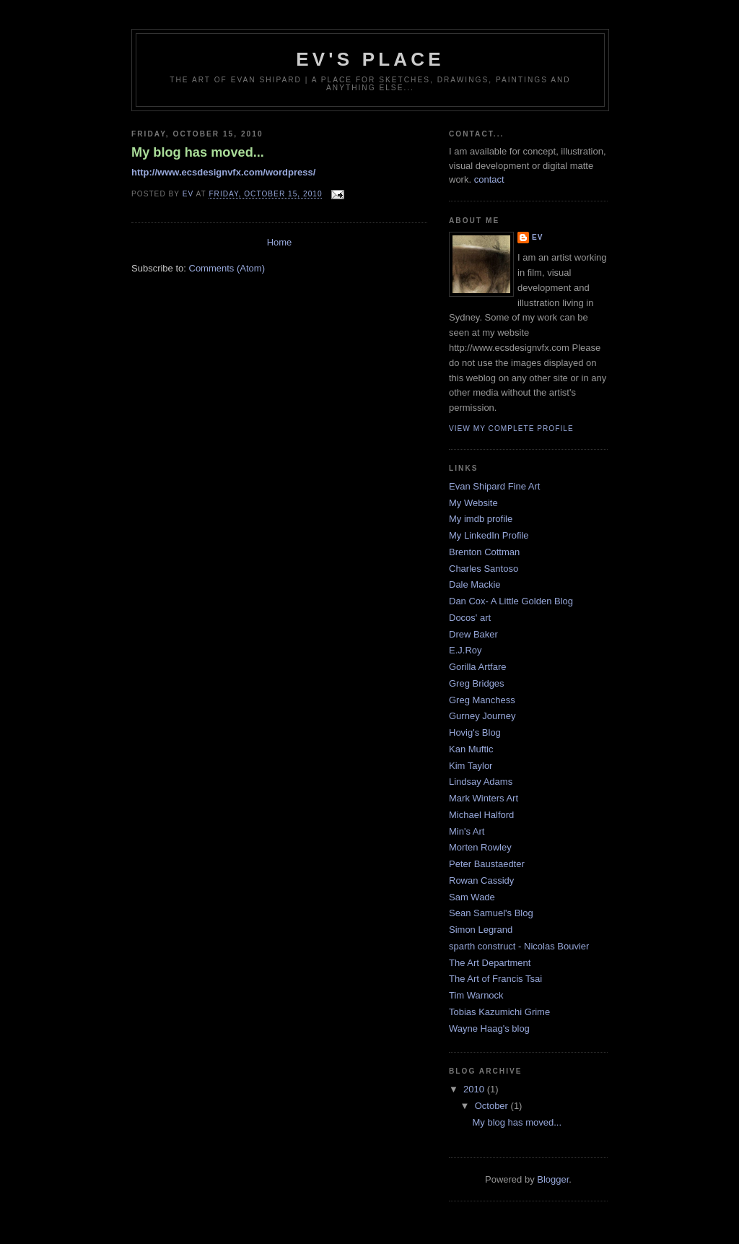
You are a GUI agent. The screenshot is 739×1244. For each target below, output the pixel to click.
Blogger (553, 1179)
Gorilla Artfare (477, 666)
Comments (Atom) (227, 268)
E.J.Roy (465, 650)
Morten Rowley (480, 847)
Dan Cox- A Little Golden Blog (511, 601)
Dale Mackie (475, 584)
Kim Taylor (470, 765)
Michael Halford (481, 814)
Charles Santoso (483, 568)
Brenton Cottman (484, 552)
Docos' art (470, 617)
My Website (473, 502)
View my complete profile (511, 428)
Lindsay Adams (480, 781)
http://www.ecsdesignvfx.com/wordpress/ (223, 172)
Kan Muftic (471, 749)
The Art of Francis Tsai (495, 978)
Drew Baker (473, 634)
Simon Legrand (480, 929)
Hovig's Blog (475, 732)
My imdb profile (480, 518)
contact (489, 179)
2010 (475, 1089)
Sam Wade (472, 897)
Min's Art (466, 831)
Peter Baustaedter (487, 863)
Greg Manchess (482, 700)
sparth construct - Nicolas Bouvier (519, 946)
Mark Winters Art (483, 798)
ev (537, 237)
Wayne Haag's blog (489, 1028)
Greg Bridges (476, 683)
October (493, 1105)
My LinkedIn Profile (489, 535)
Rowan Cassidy (481, 880)
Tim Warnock (476, 995)
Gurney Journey (482, 715)
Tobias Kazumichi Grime (499, 1011)
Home (279, 242)
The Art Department (489, 962)
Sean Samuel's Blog (491, 913)
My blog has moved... (197, 152)
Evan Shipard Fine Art (494, 486)
